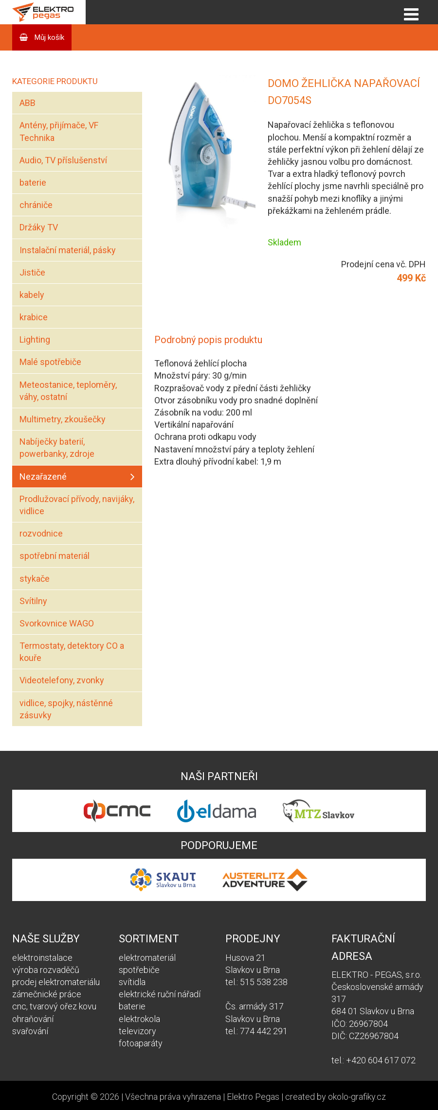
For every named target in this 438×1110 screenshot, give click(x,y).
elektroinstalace (42, 958)
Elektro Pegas (253, 1097)
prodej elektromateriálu (56, 982)
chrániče (36, 205)
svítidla (132, 982)
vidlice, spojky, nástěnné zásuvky (66, 709)
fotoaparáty (141, 1043)
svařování (30, 1031)
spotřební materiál (54, 556)
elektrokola (139, 1019)
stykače (34, 578)
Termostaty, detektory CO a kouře (71, 652)
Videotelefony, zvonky (61, 680)
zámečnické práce (46, 994)
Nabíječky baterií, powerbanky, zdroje (56, 447)
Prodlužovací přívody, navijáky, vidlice (76, 505)
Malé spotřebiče (50, 362)
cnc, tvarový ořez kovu (54, 1006)
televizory (137, 1031)
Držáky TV (38, 227)
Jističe (32, 272)
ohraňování (33, 1019)
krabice (33, 317)
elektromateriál (147, 958)
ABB (27, 103)
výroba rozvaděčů (45, 970)
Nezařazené (43, 476)
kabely (31, 295)
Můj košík (48, 37)
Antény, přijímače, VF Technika (58, 131)
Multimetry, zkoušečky (62, 419)
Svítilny (33, 601)
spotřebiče (139, 970)
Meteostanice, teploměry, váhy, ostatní (68, 391)
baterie (32, 182)
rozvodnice (41, 533)
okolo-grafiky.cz (357, 1097)
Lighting (34, 339)
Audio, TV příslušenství (63, 160)
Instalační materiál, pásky (67, 250)
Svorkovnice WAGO (56, 623)
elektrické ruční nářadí (160, 994)
